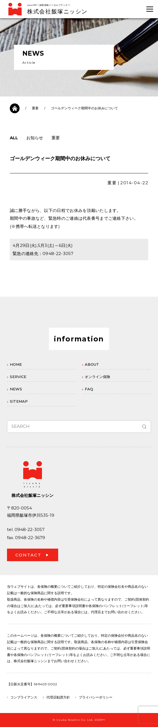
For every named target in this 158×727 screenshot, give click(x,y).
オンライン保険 (97, 376)
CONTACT (28, 555)
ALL (14, 137)
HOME (16, 364)
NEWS (16, 389)
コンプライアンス (23, 697)
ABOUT (92, 364)
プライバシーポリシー (95, 697)
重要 (35, 108)
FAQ (89, 389)
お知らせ (34, 137)
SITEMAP (19, 401)
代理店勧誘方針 (58, 697)
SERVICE (18, 376)
